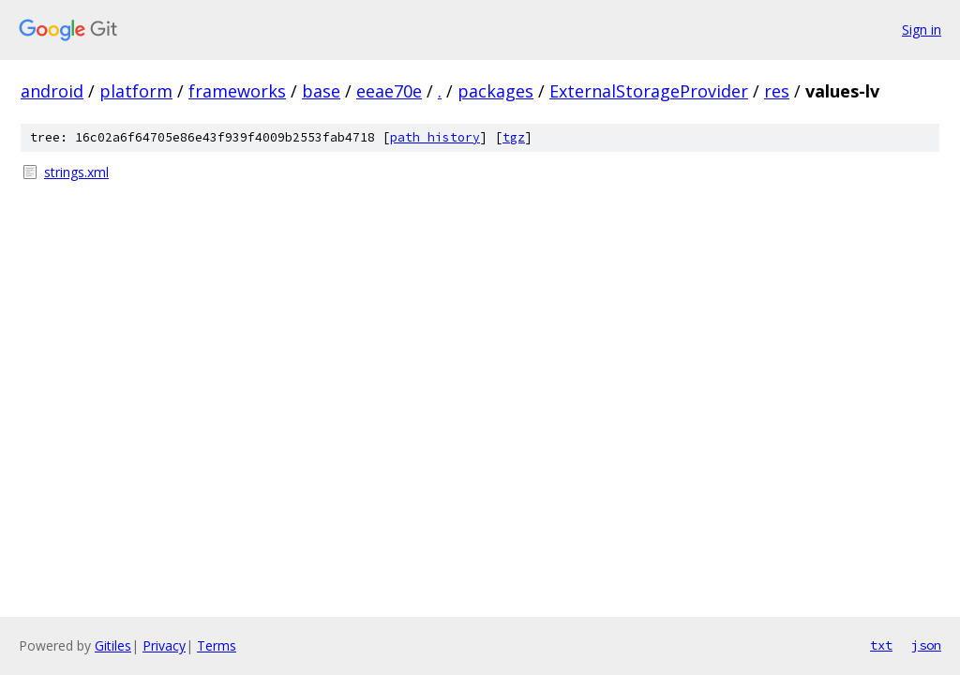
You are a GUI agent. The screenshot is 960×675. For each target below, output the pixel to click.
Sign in (921, 29)
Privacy (164, 645)
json (926, 645)
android (52, 91)
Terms (216, 645)
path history (435, 137)
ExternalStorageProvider (648, 91)
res (776, 91)
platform (135, 91)
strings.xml (76, 172)
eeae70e (389, 91)
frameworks (237, 91)
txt (881, 645)
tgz (513, 137)
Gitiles (113, 645)
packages (495, 91)
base (321, 91)
